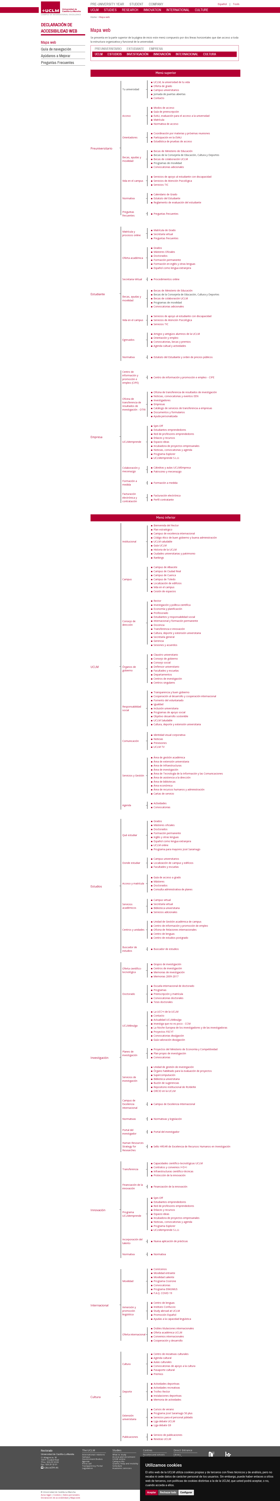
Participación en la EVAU (168, 137)
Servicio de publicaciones (168, 1435)
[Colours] (228, 1455)
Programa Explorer (164, 454)
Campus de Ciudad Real (167, 571)
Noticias (158, 739)
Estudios (96, 886)
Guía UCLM (160, 545)
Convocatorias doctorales (168, 998)
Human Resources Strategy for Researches (133, 1146)
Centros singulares (164, 682)
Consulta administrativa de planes (173, 889)
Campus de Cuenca (165, 575)
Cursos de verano (164, 1409)
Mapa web (48, 42)
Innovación (98, 1210)
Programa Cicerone (165, 1281)
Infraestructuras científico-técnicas (173, 1171)
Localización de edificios (168, 583)
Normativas (129, 1119)
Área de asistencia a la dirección (172, 777)
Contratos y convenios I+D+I (170, 1167)
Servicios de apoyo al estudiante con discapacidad (182, 176)
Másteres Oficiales (164, 252)
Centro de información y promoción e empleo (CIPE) (130, 377)
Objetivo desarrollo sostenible (171, 716)
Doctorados (161, 255)
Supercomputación (164, 1075)
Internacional (99, 1305)
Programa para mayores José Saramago (177, 849)
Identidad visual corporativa (169, 735)
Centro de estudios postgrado (171, 937)
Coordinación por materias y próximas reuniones (182, 133)
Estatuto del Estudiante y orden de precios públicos (183, 357)
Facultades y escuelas (166, 670)
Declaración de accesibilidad (54, 1497)
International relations (93, 1454)
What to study (119, 1454)
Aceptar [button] (151, 1492)
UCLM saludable (163, 541)
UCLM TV (159, 747)
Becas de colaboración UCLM (171, 159)
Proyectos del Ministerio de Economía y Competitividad (186, 1049)
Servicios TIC (161, 184)
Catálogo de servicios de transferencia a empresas (183, 408)
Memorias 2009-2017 (166, 976)
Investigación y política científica (172, 605)
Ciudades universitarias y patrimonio (174, 553)
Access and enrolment (123, 1457)
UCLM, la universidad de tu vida (172, 82)
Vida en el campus (132, 180)
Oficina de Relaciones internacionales (175, 929)
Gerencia (159, 641)
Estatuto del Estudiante (167, 198)
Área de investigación (166, 769)
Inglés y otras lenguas (166, 837)
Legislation (87, 1468)
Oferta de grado (163, 86)
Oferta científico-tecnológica (132, 970)
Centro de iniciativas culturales (171, 1354)
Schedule (117, 1465)
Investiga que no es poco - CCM (172, 1023)
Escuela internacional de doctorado (174, 986)
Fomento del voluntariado (169, 700)
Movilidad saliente (164, 1277)
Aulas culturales (163, 1362)
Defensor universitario (166, 666)
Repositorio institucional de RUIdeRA (175, 1087)
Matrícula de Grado (165, 230)
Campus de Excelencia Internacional (129, 1104)
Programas (160, 990)
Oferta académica (132, 258)
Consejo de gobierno (166, 658)
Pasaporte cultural (164, 1370)
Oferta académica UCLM (168, 1332)
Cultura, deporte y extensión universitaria (177, 633)
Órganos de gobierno (129, 668)
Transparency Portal (92, 1465)
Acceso (126, 115)
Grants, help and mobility (125, 1463)
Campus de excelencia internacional (174, 533)
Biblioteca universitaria (167, 908)
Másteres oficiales (164, 825)
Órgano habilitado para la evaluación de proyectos (183, 1071)
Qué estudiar (129, 835)
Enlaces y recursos (164, 438)
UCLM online (161, 845)
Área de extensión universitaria (171, 761)
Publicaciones (130, 1437)
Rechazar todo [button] (168, 1492)
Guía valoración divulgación (169, 1039)
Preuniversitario (101, 148)
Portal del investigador (129, 1131)
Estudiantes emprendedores (170, 429)
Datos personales (71, 1494)
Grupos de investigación (167, 964)
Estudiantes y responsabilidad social (174, 617)
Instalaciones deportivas (168, 1395)
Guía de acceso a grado (167, 877)
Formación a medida (129, 482)
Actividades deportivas (166, 1383)
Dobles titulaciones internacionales (174, 1328)
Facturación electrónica (167, 495)
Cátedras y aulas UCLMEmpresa (172, 467)
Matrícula (159, 119)
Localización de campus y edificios (173, 863)
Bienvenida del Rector (166, 525)
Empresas (159, 404)
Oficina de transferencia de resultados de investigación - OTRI (134, 404)
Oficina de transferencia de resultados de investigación (185, 392)
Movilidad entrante (164, 1273)
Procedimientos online (166, 279)
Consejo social (162, 662)
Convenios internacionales (169, 1336)
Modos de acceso (164, 107)
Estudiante (98, 294)
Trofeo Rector (162, 1391)
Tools (236, 4)
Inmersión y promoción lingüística (129, 1310)
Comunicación (130, 741)
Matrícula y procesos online (131, 233)
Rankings (159, 557)
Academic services (121, 1468)
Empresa (96, 437)
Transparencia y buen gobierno (171, 692)
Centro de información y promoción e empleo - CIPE (184, 377)
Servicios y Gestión (133, 775)
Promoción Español (165, 1314)
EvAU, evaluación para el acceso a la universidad (181, 115)
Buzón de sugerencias (166, 1083)
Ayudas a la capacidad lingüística (172, 1319)
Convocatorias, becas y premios (172, 341)
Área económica (163, 785)
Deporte (127, 1391)
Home (94, 17)
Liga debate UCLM (164, 1421)
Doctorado (128, 994)
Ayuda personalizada (166, 416)
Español (222, 4)
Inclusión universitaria (166, 708)
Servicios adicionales (165, 912)
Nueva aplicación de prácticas (171, 1241)
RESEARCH (130, 9)
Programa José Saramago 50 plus (173, 1413)
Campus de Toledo (165, 579)
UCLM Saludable (163, 720)
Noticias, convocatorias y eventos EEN (176, 396)
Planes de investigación (129, 1053)
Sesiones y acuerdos (165, 645)
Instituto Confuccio (165, 1307)
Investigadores (162, 400)
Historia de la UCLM (165, 549)
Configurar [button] (186, 1492)
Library (177, 1454)
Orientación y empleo (166, 337)
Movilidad (127, 1281)
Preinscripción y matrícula (168, 994)
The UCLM (88, 1450)
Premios (158, 1374)
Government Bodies (92, 1459)
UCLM (95, 9)
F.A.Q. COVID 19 (163, 1293)
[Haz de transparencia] (212, 1455)
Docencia (159, 625)
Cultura (96, 1397)
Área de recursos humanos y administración (179, 789)
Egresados (128, 339)
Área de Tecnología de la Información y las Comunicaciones (188, 773)
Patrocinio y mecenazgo (168, 471)
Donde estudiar (131, 863)
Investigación (99, 1058)
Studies (116, 1450)
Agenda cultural (162, 1358)
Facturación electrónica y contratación (129, 497)
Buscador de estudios (129, 948)
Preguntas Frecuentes (57, 62)
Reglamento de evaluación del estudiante (177, 202)
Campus (127, 579)
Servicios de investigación (129, 1078)
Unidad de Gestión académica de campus (177, 921)
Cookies (57, 1494)
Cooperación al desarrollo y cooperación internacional (185, 696)
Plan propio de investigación (170, 1053)
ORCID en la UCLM (165, 1091)
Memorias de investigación (169, 972)
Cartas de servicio (164, 793)
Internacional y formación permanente (176, 620)
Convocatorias (162, 807)
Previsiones (160, 743)
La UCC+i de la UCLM (166, 1011)
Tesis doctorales (163, 1002)
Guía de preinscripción (166, 111)
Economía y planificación (168, 608)
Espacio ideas (161, 441)
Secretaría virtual (163, 234)
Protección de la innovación (170, 1175)
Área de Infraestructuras (168, 765)
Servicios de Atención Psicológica (173, 180)
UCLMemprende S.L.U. (166, 458)
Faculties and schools (153, 1454)
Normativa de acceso (166, 124)
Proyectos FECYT (164, 1031)
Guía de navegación (56, 49)
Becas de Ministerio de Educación (173, 151)
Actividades (160, 803)
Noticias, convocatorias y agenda (173, 450)
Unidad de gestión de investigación (174, 1067)
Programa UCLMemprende (131, 1213)
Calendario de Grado (165, 194)
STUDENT (136, 4)
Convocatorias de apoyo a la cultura (174, 1366)
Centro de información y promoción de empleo (181, 925)
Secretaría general (164, 637)
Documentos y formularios (169, 412)
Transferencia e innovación (169, 629)
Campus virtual (162, 900)
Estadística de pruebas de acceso (173, 141)
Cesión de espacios (165, 591)
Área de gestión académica (169, 757)
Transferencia (130, 1169)
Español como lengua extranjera (172, 268)
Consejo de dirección (129, 622)
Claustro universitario (166, 654)
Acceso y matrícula (133, 883)
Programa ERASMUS (166, 1289)
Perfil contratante (164, 499)
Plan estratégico (163, 529)
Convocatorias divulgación (169, 1035)
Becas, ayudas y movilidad (131, 159)
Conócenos (160, 1269)
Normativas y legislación (168, 1119)
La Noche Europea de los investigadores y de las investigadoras (190, 1027)
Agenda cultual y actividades (170, 346)
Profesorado (161, 613)
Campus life (118, 1461)
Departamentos (163, 674)
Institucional (129, 541)
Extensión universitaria (129, 1417)
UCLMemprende (131, 441)
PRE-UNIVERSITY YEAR (107, 4)
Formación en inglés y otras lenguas (174, 264)
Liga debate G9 (162, 1425)
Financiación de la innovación (132, 1186)
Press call (87, 1463)
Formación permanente (167, 260)
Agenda (126, 805)
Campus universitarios (166, 90)
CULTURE (201, 9)
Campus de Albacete (165, 567)
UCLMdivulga (130, 1025)
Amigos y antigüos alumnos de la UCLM (177, 334)
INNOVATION (152, 9)
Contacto (159, 98)
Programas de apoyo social (169, 712)
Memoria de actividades (167, 1399)
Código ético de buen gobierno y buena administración (185, 537)
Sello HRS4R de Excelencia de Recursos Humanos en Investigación (192, 1146)
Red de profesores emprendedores (174, 434)
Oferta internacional (133, 1334)
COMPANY (156, 4)
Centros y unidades (133, 929)
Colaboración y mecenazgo (131, 469)
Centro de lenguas (164, 933)
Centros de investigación (168, 678)
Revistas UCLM (162, 1439)
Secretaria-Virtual (132, 279)
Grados (158, 248)
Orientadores (130, 137)
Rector (157, 600)
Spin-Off (158, 426)
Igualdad (158, 704)
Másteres (159, 881)
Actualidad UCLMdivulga (167, 1019)
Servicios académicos (129, 905)
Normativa (128, 198)
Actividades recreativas (167, 1387)
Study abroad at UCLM (167, 1310)
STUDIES (110, 9)
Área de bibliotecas (165, 781)
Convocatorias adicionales (169, 167)
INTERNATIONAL (177, 9)
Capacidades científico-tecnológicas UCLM (178, 1163)
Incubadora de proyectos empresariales (176, 446)
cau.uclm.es (49, 1467)
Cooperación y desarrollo (168, 1340)
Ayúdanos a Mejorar (55, 55)
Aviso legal (46, 1494)
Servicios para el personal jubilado (173, 1417)
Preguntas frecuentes (128, 213)
